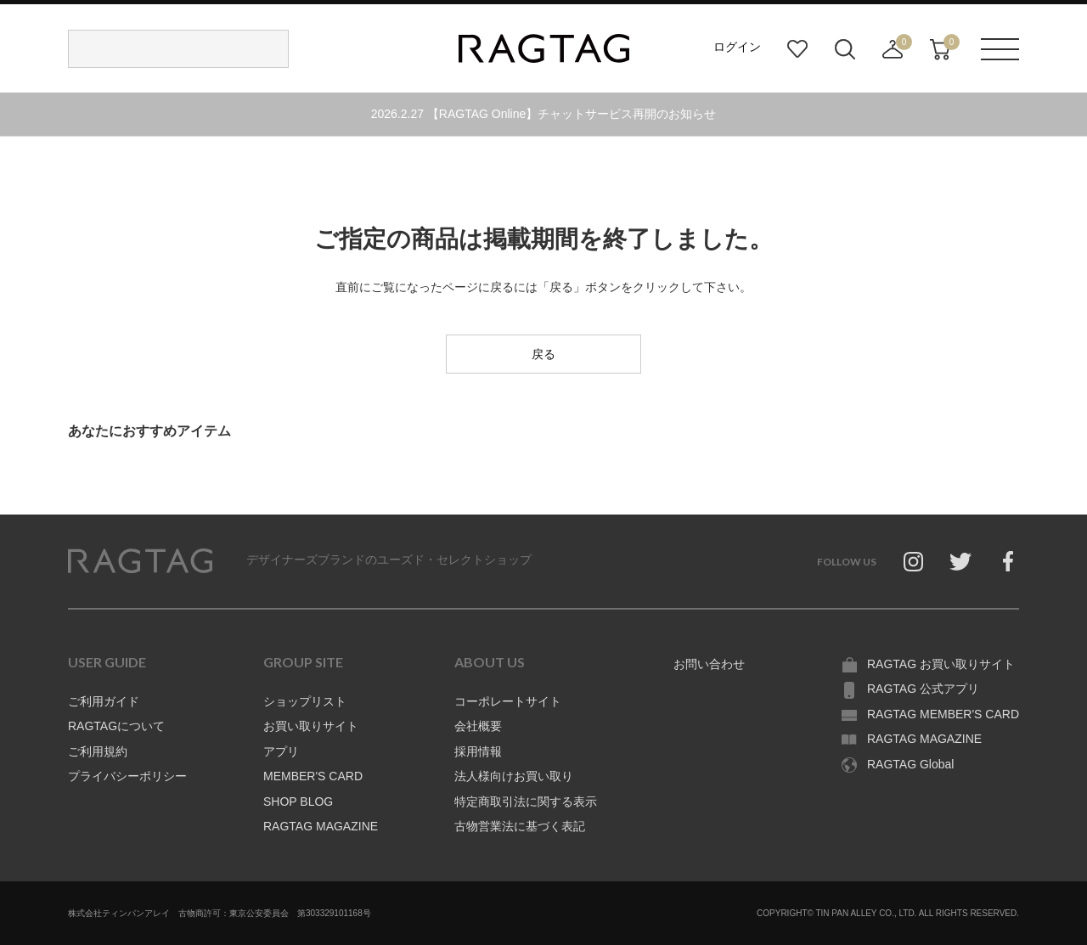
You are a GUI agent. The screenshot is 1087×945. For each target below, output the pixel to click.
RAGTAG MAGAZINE (320, 826)
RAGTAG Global (910, 764)
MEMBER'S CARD (313, 776)
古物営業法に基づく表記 (519, 826)
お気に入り (797, 49)
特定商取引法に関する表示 (525, 801)
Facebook (1008, 561)
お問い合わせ (709, 664)
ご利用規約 (97, 751)
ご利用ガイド (103, 701)
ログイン (737, 46)
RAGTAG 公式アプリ (923, 688)
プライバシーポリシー (127, 776)
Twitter (960, 561)
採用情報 (478, 751)
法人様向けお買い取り (513, 776)
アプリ (281, 751)
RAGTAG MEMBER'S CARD (943, 714)
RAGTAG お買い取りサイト (941, 664)
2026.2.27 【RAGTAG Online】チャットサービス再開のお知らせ (544, 114)
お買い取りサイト (310, 726)
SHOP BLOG (298, 801)
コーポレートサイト (507, 701)
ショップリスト (304, 701)
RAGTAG (140, 561)
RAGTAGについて (116, 726)
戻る (543, 354)
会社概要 (478, 726)
